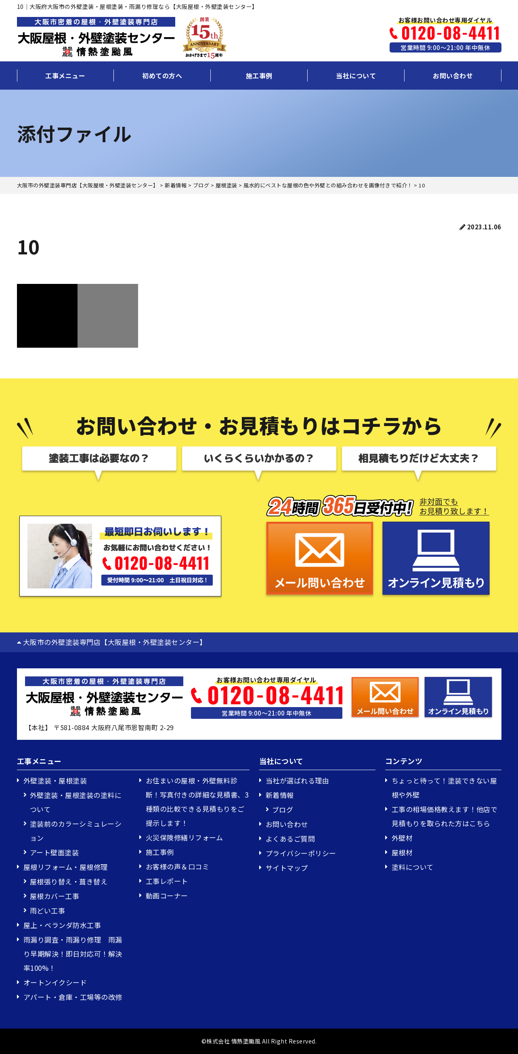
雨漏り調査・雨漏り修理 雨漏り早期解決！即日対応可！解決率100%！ (72, 953)
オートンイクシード (55, 982)
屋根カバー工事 (55, 896)
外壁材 (402, 838)
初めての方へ (162, 75)
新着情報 (280, 795)
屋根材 (402, 852)
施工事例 (259, 75)
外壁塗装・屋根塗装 (55, 780)
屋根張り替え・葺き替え (69, 881)
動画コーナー (167, 895)
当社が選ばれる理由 (297, 780)
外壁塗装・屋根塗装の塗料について (76, 802)
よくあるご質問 (290, 839)
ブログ (283, 809)
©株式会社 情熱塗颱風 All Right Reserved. (259, 1041)
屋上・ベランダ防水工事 (62, 925)
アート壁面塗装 (54, 852)
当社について (356, 75)
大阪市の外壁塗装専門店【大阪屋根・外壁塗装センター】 (112, 642)
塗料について (413, 867)
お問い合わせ (453, 75)
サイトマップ (287, 868)
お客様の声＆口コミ (178, 866)
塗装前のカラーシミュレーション (76, 831)
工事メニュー (65, 75)
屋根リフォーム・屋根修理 (65, 867)
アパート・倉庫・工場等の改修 (72, 997)
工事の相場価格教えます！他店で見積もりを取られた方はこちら (445, 816)
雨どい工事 (47, 910)
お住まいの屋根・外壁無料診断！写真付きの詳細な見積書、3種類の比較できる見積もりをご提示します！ (197, 801)
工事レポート (167, 881)
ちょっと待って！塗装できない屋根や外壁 (444, 787)
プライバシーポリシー (301, 853)
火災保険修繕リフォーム (184, 837)
